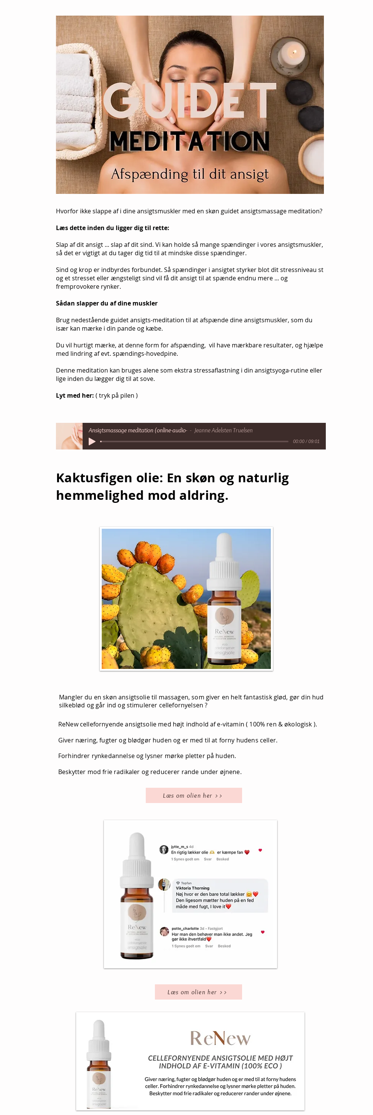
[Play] (92, 441)
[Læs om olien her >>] (194, 795)
